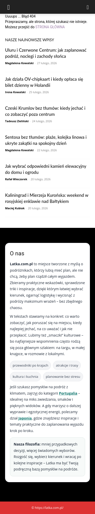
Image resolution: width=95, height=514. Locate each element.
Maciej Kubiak (15, 208)
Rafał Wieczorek (16, 179)
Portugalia (68, 393)
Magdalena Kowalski (19, 63)
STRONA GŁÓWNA (50, 27)
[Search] (88, 7)
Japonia (25, 418)
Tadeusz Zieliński (17, 121)
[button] (9, 7)
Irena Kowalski (15, 92)
